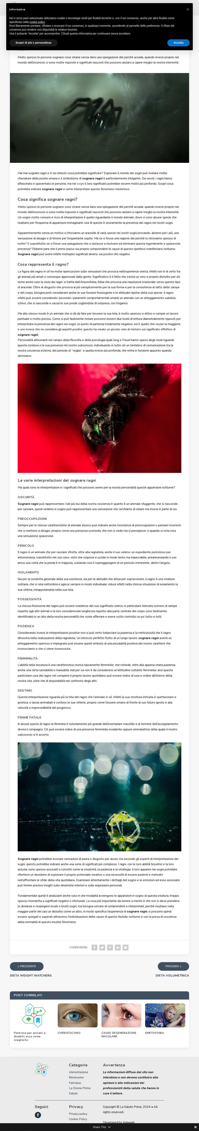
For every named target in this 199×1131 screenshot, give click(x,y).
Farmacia (75, 1085)
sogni (80, 184)
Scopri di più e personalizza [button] (33, 42)
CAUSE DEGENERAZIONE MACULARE (118, 1036)
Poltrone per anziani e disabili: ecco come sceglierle (29, 1038)
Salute (73, 1095)
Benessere (76, 1079)
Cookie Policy (78, 1121)
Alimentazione (78, 1074)
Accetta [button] (178, 42)
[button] (188, 9)
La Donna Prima (79, 1090)
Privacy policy (78, 1116)
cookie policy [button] (37, 22)
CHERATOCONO (69, 1035)
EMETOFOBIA (154, 1035)
